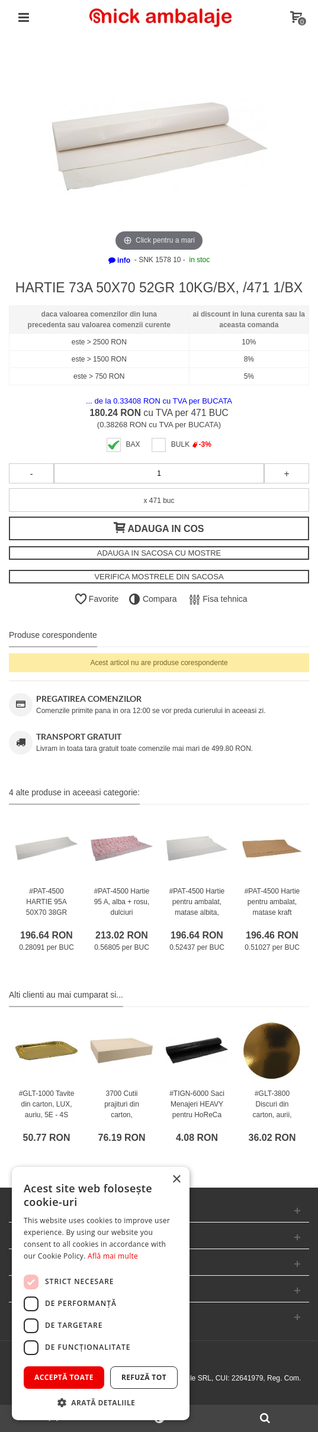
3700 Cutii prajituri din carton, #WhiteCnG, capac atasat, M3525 (122, 1120)
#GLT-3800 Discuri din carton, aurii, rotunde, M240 (272, 1109)
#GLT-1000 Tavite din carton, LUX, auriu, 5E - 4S (47, 1104)
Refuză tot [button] (143, 1377)
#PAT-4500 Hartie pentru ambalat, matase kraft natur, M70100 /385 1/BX (272, 912)
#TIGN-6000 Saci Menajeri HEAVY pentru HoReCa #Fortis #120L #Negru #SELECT (196, 1120)
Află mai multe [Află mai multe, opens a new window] (113, 1256)
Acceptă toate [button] (64, 1377)
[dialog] (100, 1293)
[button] (101, 1402)
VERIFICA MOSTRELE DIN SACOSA (158, 576)
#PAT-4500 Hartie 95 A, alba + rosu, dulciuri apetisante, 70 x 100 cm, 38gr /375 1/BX (122, 918)
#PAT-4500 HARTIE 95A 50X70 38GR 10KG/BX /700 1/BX (46, 912)
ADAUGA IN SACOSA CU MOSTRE (159, 553)
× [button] (176, 1179)
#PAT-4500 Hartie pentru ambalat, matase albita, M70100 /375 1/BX (197, 912)
